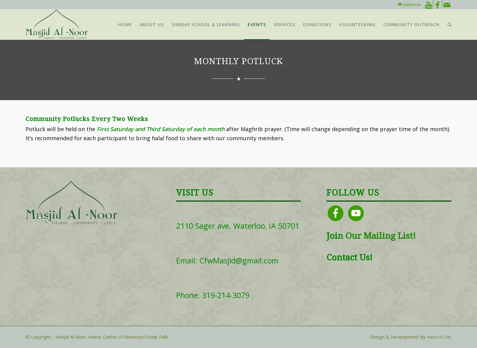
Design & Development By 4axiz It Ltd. (410, 337)
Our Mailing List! (379, 236)
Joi (332, 236)
